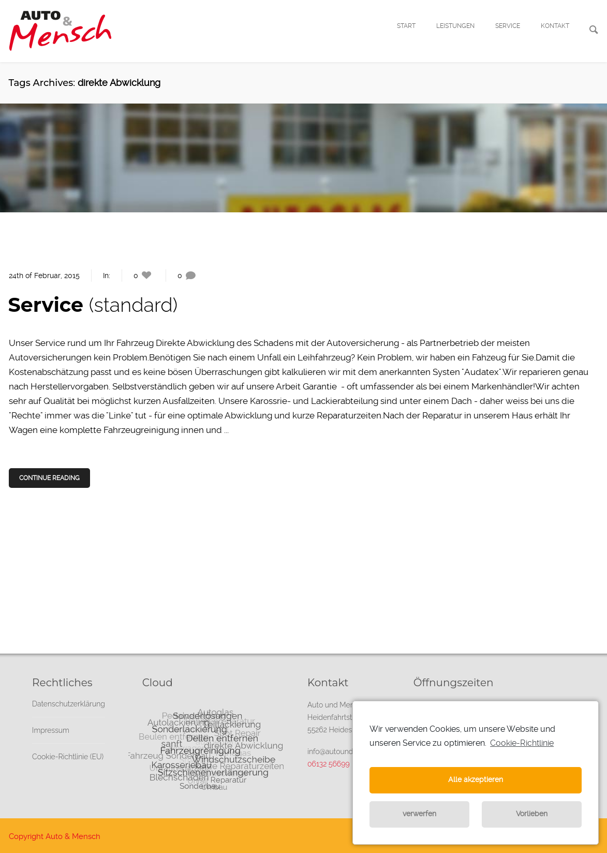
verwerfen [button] (419, 813)
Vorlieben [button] (531, 813)
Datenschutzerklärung (68, 704)
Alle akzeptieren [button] (475, 779)
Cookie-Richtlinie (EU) (67, 757)
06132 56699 (328, 764)
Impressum (50, 730)
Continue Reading (50, 478)
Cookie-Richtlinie (522, 743)
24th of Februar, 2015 (44, 275)
